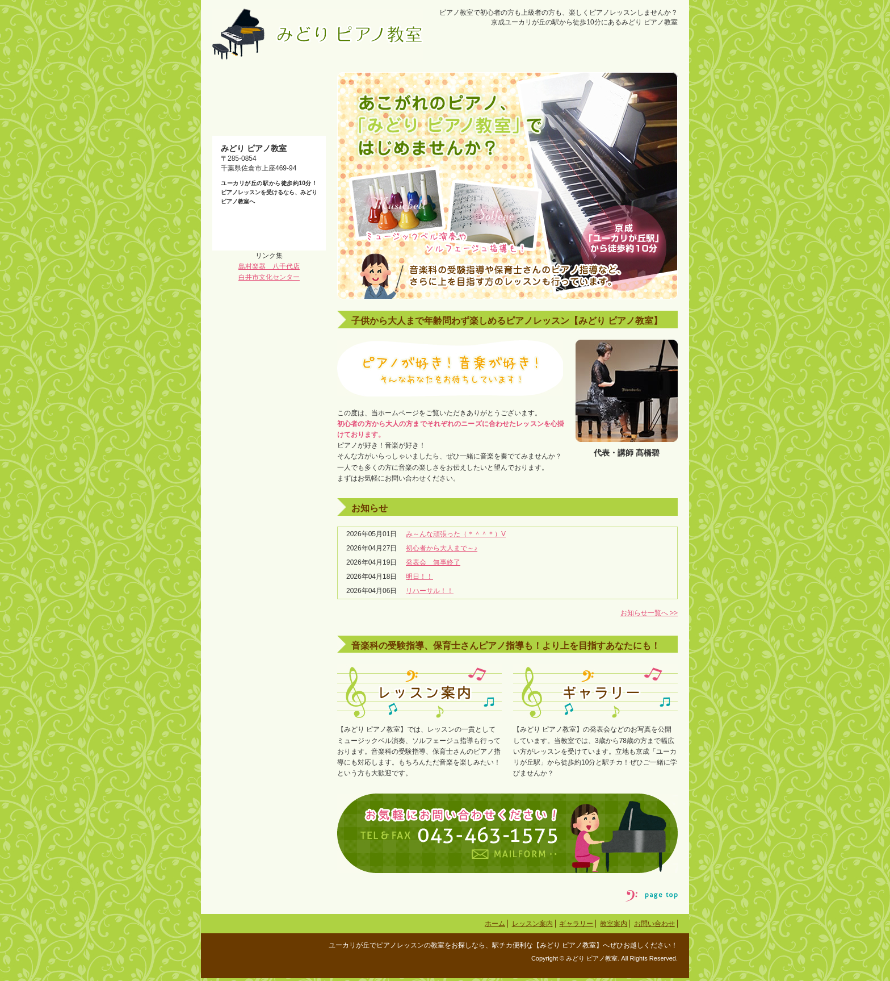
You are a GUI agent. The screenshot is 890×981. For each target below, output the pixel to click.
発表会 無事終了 (433, 566)
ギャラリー (576, 927)
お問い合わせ (654, 927)
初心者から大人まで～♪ (441, 551)
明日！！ (419, 580)
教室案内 (613, 927)
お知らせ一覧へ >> (649, 616)
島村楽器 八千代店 (269, 448)
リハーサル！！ (430, 594)
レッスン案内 (532, 927)
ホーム (495, 927)
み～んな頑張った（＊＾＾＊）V (456, 537)
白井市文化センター (269, 459)
